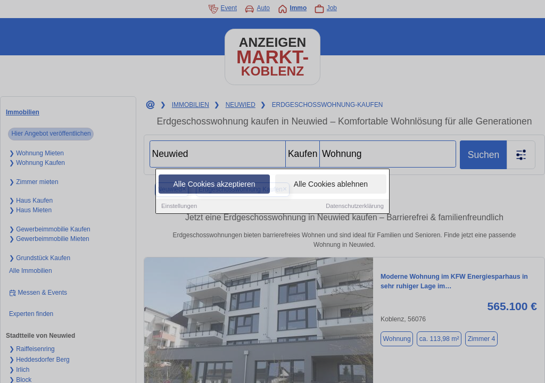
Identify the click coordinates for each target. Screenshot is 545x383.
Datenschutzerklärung (355, 206)
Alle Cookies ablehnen (331, 184)
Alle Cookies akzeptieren (214, 184)
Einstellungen (179, 206)
